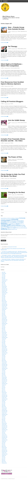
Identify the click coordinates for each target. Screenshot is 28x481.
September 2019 (4, 352)
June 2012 (3, 457)
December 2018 (4, 364)
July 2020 (3, 340)
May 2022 (3, 313)
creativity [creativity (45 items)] (14, 222)
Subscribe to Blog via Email (6, 232)
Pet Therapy (12, 46)
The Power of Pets (15, 157)
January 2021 (4, 333)
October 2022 (4, 306)
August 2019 (4, 354)
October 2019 (4, 351)
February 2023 (4, 301)
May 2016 (3, 404)
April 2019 (3, 359)
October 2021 (4, 322)
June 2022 (3, 311)
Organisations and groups (12, 160)
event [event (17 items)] (17, 222)
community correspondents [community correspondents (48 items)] (17, 221)
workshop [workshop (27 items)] (9, 229)
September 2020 (4, 337)
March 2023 (4, 300)
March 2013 (4, 446)
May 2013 (3, 443)
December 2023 (4, 288)
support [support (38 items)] (14, 227)
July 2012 (3, 456)
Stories (25, 48)
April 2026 (3, 272)
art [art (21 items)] (14, 218)
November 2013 (4, 437)
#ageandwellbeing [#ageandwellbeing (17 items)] (3, 218)
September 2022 (4, 308)
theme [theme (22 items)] (17, 227)
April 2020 (3, 343)
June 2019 (3, 356)
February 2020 (4, 346)
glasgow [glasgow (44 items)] (18, 223)
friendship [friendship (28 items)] (12, 223)
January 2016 (4, 409)
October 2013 (4, 438)
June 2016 (3, 402)
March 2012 (4, 461)
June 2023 (3, 296)
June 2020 (3, 341)
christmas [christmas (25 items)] (17, 218)
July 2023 (3, 295)
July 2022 (3, 310)
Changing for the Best (16, 192)
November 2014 (4, 427)
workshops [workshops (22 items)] (13, 229)
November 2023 (4, 290)
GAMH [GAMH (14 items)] (15, 223)
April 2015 (3, 420)
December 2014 (4, 425)
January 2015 (4, 424)
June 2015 (3, 418)
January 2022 (4, 318)
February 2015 (4, 423)
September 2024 (4, 279)
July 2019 (3, 355)
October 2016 (4, 397)
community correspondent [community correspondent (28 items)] (6, 219)
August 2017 (4, 384)
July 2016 (3, 401)
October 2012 (4, 452)
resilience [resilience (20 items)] (14, 226)
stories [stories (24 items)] (11, 227)
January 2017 (4, 393)
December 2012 (4, 450)
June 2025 (3, 276)
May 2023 (3, 297)
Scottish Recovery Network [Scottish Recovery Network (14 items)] (20, 226)
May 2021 (3, 328)
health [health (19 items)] (21, 223)
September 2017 (4, 383)
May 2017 (3, 388)
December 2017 (4, 379)
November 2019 (4, 350)
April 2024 (3, 283)
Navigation (5, 1)
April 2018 (3, 374)
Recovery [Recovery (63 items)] (6, 226)
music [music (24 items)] (21, 225)
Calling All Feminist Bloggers (12, 101)
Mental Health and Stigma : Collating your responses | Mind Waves (13, 259)
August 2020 (4, 338)
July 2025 (3, 274)
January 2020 (4, 347)
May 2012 (3, 459)
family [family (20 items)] (19, 222)
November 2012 (4, 451)
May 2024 (3, 282)
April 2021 (3, 329)
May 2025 (3, 277)
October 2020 (4, 336)
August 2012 (4, 455)
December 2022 (4, 304)
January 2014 (4, 434)
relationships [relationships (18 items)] (11, 226)
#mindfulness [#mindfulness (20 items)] (9, 218)
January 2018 (4, 378)
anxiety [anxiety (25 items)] (12, 218)
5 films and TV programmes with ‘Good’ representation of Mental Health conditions (13, 260)
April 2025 (3, 278)
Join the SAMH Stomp (16, 120)
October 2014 (4, 428)
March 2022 (4, 315)
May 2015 (3, 419)
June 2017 (3, 387)
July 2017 (3, 386)
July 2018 (3, 370)
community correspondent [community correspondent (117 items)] (9, 220)
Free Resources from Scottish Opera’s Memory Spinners (12, 83)
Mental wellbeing (20, 48)
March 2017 (4, 391)
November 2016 (4, 396)
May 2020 (3, 342)
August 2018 (4, 369)
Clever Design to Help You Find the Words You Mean (13, 175)
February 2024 (4, 286)
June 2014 (3, 433)
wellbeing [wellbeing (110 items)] (4, 229)
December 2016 (4, 395)
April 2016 (3, 405)
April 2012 (3, 460)
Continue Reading (4, 42)
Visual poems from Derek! (12, 246)
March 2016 (4, 406)
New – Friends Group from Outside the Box (16, 28)
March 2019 (4, 360)
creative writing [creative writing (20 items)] (9, 222)
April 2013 (3, 445)
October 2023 (4, 291)
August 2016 (4, 400)
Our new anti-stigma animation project (15, 253)
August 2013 (4, 441)
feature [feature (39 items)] (22, 222)
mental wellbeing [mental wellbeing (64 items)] (15, 225)
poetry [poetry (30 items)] (2, 226)
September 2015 (4, 414)
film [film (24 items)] (7, 223)
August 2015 (4, 415)
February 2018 (4, 377)
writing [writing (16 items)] (16, 229)
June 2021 (3, 327)
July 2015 (3, 416)
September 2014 (4, 429)
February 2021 (4, 332)
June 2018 (3, 372)
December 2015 (4, 410)
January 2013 (4, 448)
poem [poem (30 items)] (24, 225)
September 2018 (4, 368)
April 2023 (3, 299)
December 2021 (4, 319)
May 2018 (3, 373)
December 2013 (4, 436)
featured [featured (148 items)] (4, 223)
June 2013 (3, 442)
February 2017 (4, 392)
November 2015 (4, 411)
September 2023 (4, 292)
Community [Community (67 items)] (22, 218)
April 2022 (3, 314)
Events (19, 31)
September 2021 (4, 323)
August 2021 (4, 324)
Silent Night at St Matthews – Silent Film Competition (12, 65)
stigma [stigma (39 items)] (8, 227)
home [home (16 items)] (23, 223)
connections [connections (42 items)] (3, 222)
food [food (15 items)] (8, 223)
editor (10, 31)
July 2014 (3, 432)
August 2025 (4, 273)
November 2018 (4, 365)
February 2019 (4, 361)
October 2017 (4, 382)
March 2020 (4, 345)
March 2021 (4, 331)
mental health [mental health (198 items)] (6, 225)
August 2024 (4, 281)
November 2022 (4, 305)
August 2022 (4, 309)
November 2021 (4, 320)
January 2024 (4, 287)
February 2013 (4, 447)
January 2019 (4, 363)
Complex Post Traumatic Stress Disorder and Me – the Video (13, 140)
